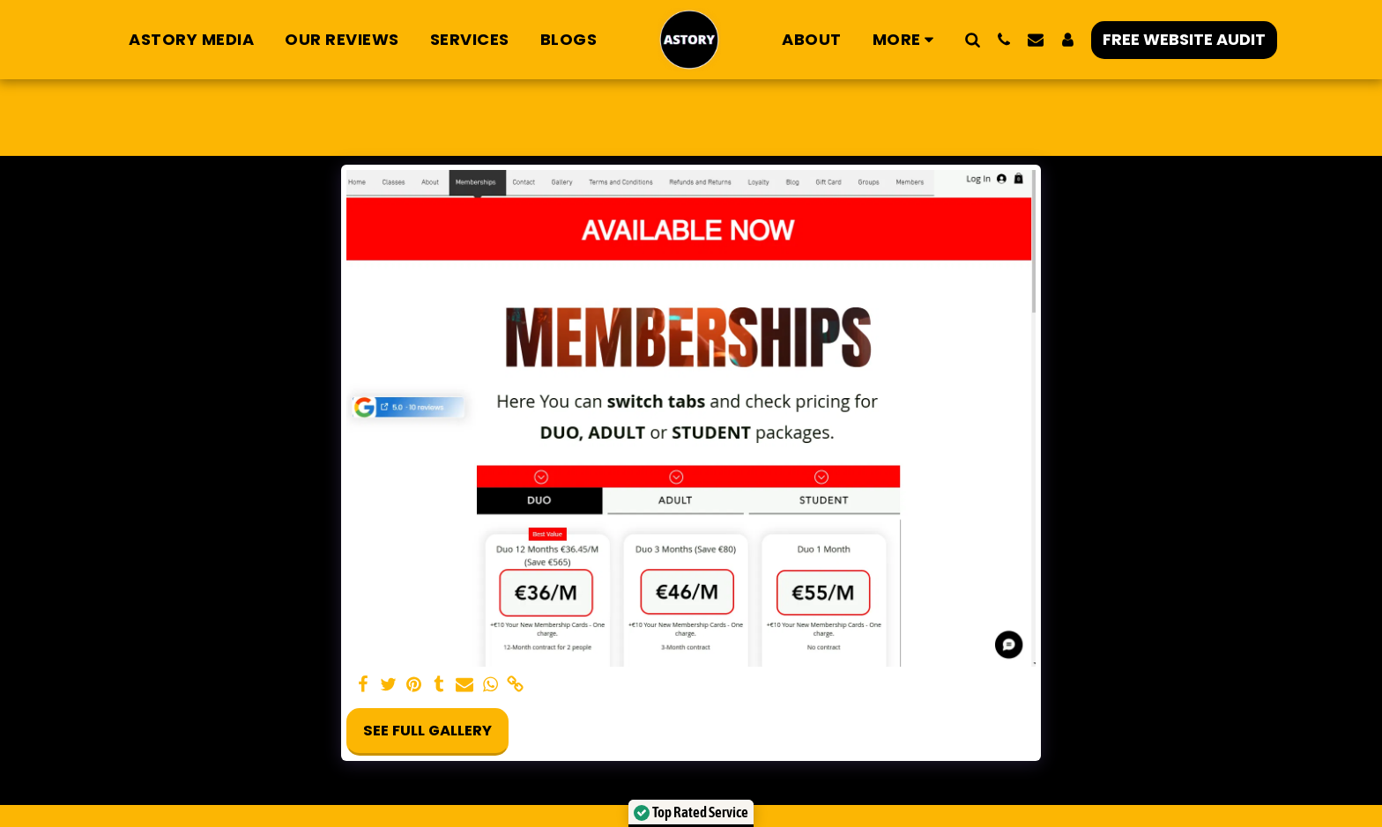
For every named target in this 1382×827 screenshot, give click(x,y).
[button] (972, 39)
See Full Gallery (427, 730)
